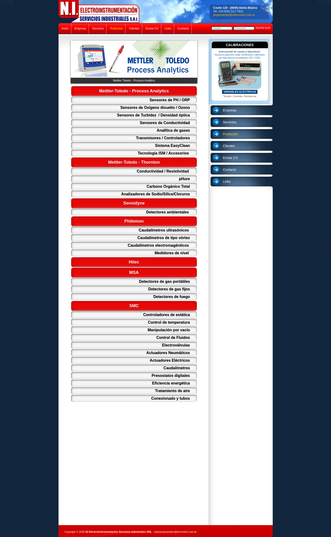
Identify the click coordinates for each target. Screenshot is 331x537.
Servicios (230, 122)
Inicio (65, 28)
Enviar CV (230, 158)
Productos (230, 134)
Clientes (229, 146)
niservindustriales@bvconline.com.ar (175, 531)
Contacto (229, 170)
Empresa (229, 110)
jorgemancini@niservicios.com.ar (234, 15)
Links (227, 181)
